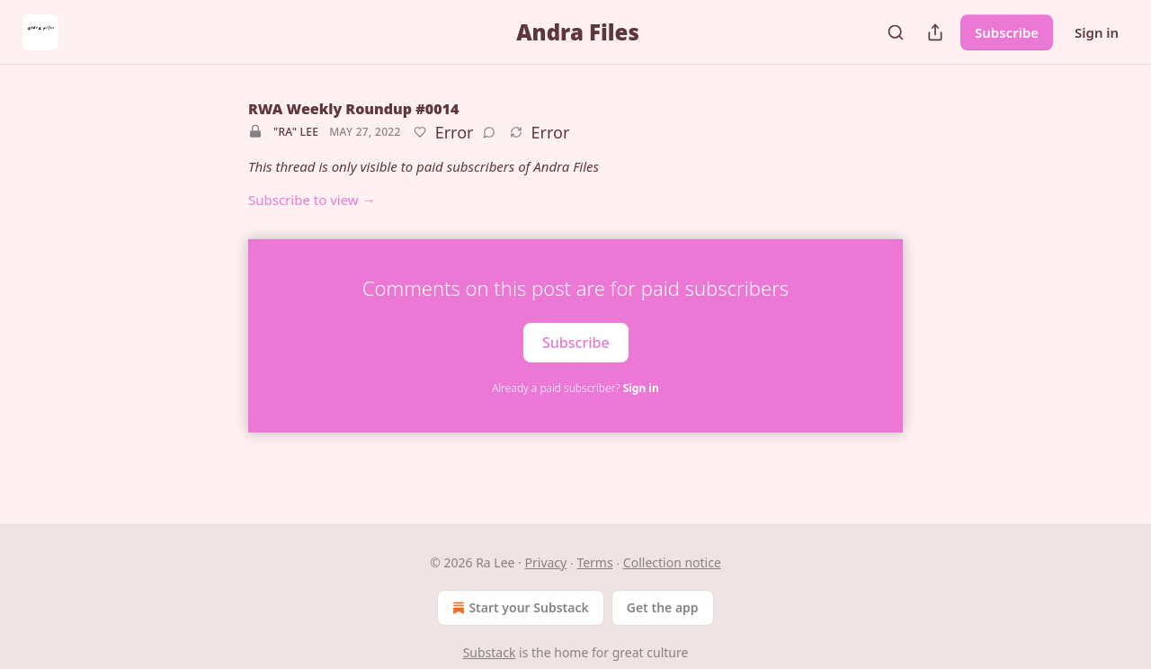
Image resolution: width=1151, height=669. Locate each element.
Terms (594, 562)
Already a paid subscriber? (575, 388)
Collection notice (672, 562)
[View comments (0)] (489, 132)
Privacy (546, 562)
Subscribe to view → (312, 200)
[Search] (896, 32)
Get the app (663, 607)
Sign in (1097, 32)
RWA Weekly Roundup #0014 (353, 109)
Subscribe (1007, 32)
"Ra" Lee (295, 131)
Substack (489, 652)
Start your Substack (518, 608)
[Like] (420, 132)
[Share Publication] (935, 32)
